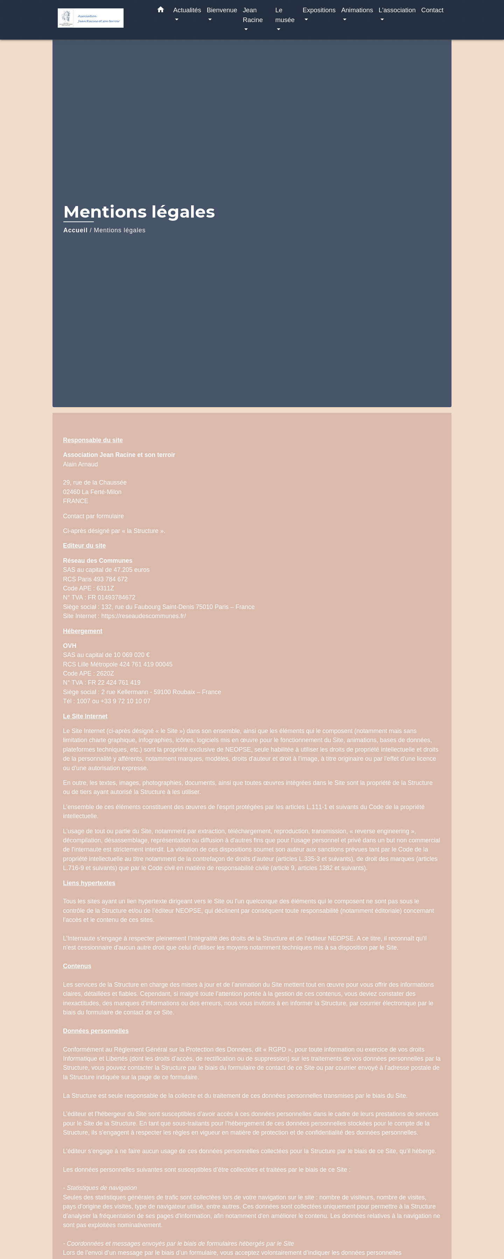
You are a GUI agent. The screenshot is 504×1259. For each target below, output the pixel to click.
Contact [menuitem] (432, 10)
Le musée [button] (284, 14)
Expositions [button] (319, 10)
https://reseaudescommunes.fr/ (144, 616)
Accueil (75, 230)
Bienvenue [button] (222, 10)
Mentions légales (120, 230)
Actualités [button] (187, 10)
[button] (160, 10)
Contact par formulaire (93, 516)
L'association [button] (397, 10)
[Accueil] (101, 20)
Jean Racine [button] (253, 14)
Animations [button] (357, 10)
